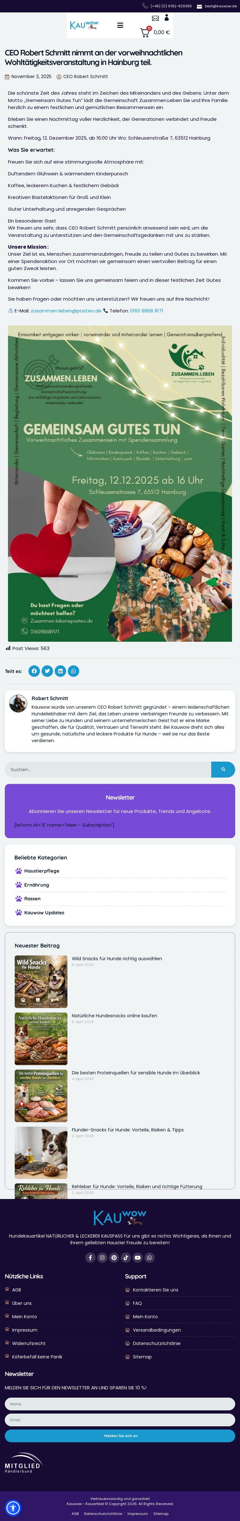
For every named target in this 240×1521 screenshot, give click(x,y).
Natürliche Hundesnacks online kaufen (114, 1016)
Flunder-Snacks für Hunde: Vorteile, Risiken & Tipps (128, 1130)
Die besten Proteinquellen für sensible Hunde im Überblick (136, 1073)
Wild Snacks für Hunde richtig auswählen (117, 958)
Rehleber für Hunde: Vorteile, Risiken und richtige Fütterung (137, 1186)
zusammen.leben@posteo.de (66, 310)
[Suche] (223, 770)
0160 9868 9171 (146, 310)
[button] (120, 25)
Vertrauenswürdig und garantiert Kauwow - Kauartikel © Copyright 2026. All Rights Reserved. (120, 1501)
